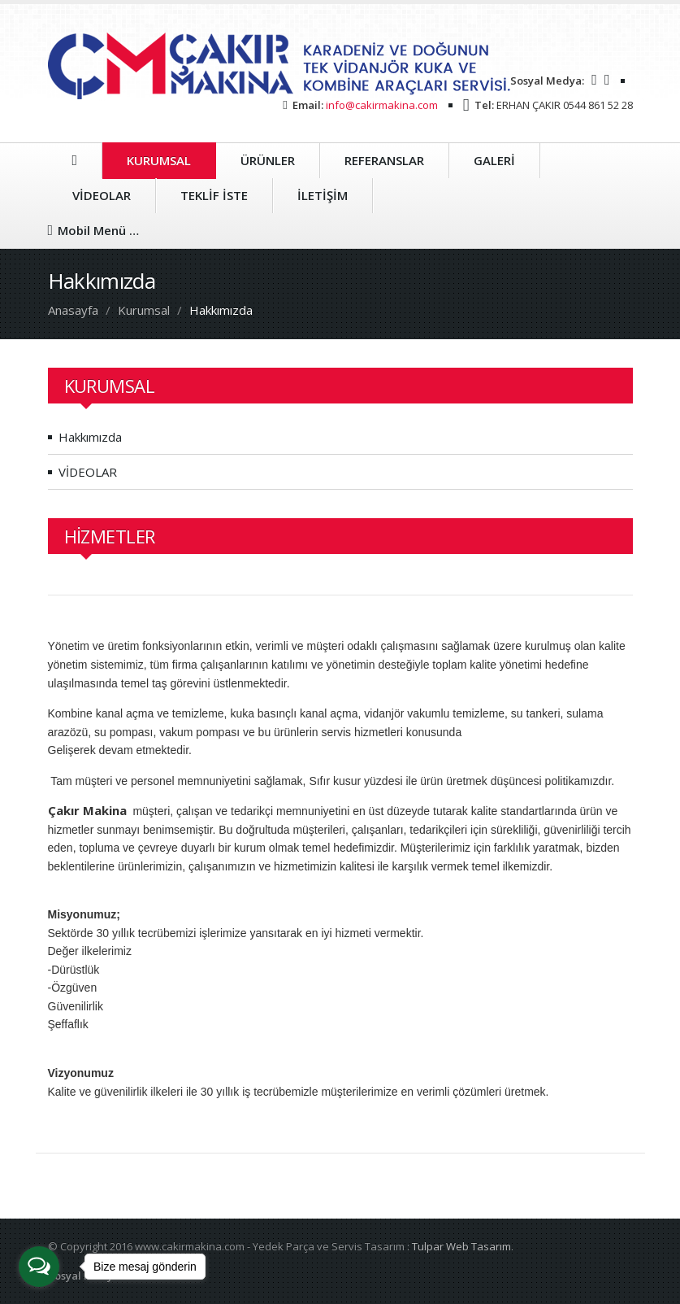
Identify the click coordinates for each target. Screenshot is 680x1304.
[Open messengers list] (39, 1266)
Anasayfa (73, 310)
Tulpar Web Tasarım (461, 1246)
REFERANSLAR (384, 160)
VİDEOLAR (101, 195)
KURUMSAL (159, 160)
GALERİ (494, 160)
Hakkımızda (90, 437)
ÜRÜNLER (267, 160)
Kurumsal (144, 310)
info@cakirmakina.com (382, 105)
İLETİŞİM (322, 195)
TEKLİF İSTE (214, 195)
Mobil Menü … (94, 230)
